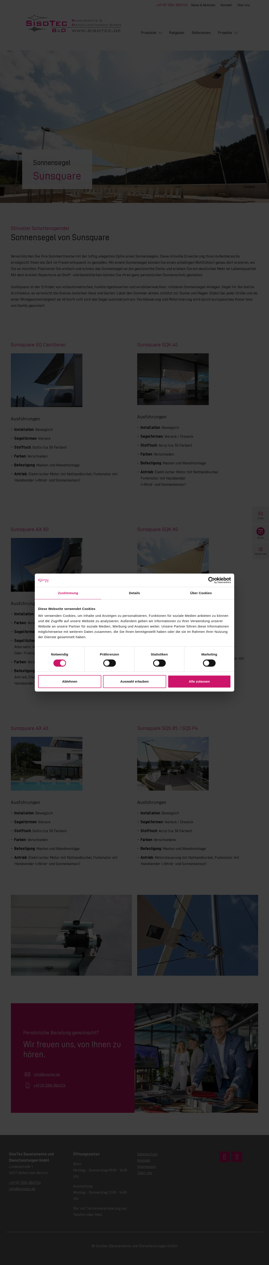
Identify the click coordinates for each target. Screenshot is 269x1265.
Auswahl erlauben (134, 681)
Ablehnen (69, 681)
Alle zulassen (199, 681)
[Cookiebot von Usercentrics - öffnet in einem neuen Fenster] (211, 580)
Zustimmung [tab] (68, 593)
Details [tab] (134, 593)
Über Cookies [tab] (201, 593)
